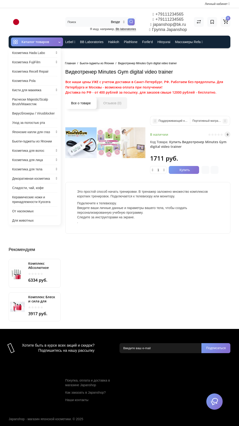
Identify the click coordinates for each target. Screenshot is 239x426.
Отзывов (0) (112, 103)
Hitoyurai (164, 42)
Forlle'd (147, 42)
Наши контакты (76, 400)
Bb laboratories (126, 29)
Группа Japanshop (168, 29)
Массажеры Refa (189, 42)
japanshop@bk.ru (168, 24)
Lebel (70, 42)
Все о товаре (81, 103)
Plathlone (130, 42)
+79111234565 (168, 14)
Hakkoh (113, 42)
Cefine (96, 54)
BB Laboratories (91, 42)
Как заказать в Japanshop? (85, 392)
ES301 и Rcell (75, 54)
